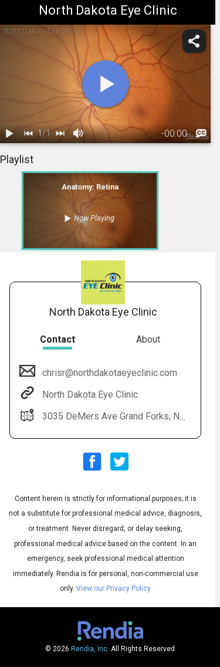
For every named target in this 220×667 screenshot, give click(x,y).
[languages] (201, 133)
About (148, 339)
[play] (105, 83)
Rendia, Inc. (90, 649)
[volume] (78, 133)
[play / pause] (9, 133)
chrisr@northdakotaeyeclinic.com (108, 372)
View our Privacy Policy (113, 588)
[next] (59, 133)
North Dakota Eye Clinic (89, 394)
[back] (28, 133)
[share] (194, 41)
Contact (57, 339)
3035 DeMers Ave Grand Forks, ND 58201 (127, 416)
